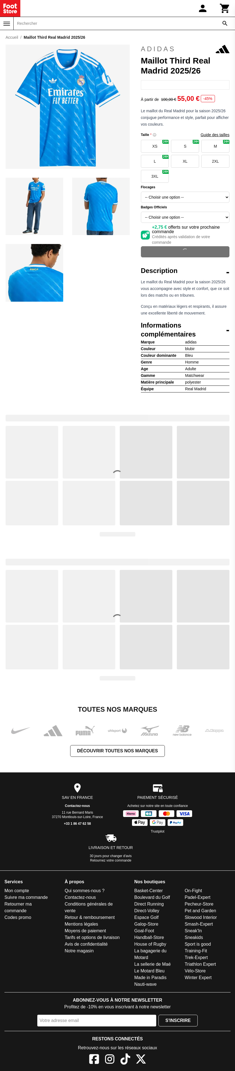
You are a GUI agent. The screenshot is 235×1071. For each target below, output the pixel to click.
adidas (185, 49)
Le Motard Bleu (149, 970)
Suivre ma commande (26, 897)
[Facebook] (94, 1060)
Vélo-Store (195, 970)
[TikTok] (125, 1060)
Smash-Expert (199, 924)
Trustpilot (158, 831)
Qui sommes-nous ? (84, 890)
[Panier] (225, 8)
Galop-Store (146, 924)
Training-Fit (196, 950)
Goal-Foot (144, 930)
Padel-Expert (197, 897)
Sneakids (194, 937)
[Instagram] (109, 1060)
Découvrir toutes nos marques (117, 750)
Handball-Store (149, 937)
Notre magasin (79, 950)
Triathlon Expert (200, 964)
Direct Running (149, 904)
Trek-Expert (196, 957)
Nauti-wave (145, 984)
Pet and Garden (200, 910)
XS (160, 144)
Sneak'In (193, 930)
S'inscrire (178, 1020)
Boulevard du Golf (152, 897)
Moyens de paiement (85, 930)
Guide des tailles (214, 135)
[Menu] (6, 23)
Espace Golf (146, 917)
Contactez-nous (77, 806)
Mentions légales (81, 924)
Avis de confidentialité (86, 944)
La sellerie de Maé (152, 964)
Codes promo (17, 917)
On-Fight (193, 890)
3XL (160, 174)
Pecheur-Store (199, 904)
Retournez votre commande (110, 860)
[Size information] (154, 135)
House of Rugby (150, 944)
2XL (215, 161)
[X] (140, 1060)
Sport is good (198, 944)
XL (185, 161)
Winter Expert (198, 977)
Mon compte (16, 890)
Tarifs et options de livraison (92, 937)
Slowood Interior (201, 917)
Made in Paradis (150, 977)
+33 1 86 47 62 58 (77, 824)
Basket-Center (148, 890)
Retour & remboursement (90, 917)
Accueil (12, 37)
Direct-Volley (146, 910)
